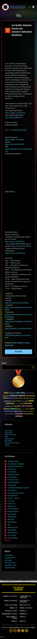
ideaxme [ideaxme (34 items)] (21, 403)
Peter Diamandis (10, 435)
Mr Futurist (8, 560)
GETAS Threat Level (18, 589)
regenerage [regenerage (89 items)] (8, 411)
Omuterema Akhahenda (16, 493)
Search (32, 367)
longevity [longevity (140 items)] (13, 409)
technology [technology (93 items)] (19, 414)
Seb (9, 525)
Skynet (7, 445)
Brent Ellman (12, 522)
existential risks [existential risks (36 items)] (7, 401)
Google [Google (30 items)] (26, 401)
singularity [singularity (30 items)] (31, 411)
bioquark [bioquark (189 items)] (14, 395)
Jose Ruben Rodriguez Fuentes (18, 488)
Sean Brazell (12, 514)
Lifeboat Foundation (14, 628)
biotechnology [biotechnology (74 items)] (30, 396)
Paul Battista (12, 477)
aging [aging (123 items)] (6, 393)
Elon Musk (8, 441)
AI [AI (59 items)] (9, 393)
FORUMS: (13, 621)
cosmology (27, 343)
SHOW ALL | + (8, 540)
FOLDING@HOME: (6, 614)
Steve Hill (11, 519)
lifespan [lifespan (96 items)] (6, 409)
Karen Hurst (12, 485)
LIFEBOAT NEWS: (24, 596)
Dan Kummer (12, 490)
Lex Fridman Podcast (18, 130)
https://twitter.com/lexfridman (17, 303)
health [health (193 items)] (31, 400)
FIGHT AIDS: (8, 611)
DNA (6, 437)
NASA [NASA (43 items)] (19, 409)
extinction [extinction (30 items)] (14, 401)
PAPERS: (22, 617)
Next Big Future (10, 563)
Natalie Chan (12, 517)
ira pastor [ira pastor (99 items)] (17, 406)
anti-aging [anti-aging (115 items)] (20, 393)
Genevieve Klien (13, 461)
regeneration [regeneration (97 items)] (17, 411)
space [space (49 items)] (6, 414)
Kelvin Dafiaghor (13, 482)
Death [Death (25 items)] (33, 398)
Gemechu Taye (13, 480)
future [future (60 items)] (18, 401)
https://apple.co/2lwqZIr (14, 140)
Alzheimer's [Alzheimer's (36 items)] (13, 393)
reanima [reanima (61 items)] (32, 409)
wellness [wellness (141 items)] (18, 416)
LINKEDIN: (6, 600)
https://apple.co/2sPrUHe (15, 113)
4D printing (8, 433)
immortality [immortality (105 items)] (27, 403)
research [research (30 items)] (24, 411)
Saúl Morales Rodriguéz (16, 464)
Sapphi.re (33, 628)
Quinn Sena (12, 469)
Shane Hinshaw (13, 509)
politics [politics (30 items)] (27, 409)
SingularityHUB (10, 568)
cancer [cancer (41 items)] (20, 398)
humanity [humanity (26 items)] (17, 403)
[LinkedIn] (18, 630)
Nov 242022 (7, 30)
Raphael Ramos (13, 511)
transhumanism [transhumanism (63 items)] (28, 414)
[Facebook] (10, 630)
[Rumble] (26, 630)
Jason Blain (12, 530)
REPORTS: (22, 611)
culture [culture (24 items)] (31, 398)
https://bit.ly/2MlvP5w (13, 117)
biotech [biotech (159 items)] (22, 395)
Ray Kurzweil (9, 439)
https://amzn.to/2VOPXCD (15, 253)
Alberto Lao (12, 506)
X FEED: (6, 605)
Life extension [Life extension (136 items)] (27, 406)
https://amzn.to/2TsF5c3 (14, 241)
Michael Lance (13, 527)
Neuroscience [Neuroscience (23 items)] (23, 409)
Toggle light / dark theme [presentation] (33, 7)
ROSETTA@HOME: (11, 617)
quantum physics (9, 345)
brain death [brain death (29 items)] (16, 398)
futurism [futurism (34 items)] (22, 401)
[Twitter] (14, 630)
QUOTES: (22, 621)
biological (20, 343)
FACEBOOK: (5, 596)
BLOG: (21, 605)
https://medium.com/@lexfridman (18, 328)
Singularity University (12, 443)
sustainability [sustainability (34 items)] (11, 414)
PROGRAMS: (23, 614)
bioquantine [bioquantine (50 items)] (6, 396)
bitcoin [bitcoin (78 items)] (5, 398)
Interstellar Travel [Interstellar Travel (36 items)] (9, 406)
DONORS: (12, 608)
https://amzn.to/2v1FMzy (21, 246)
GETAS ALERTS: (23, 600)
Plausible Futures (11, 565)
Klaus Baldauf (12, 496)
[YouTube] (22, 630)
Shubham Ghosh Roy (15, 466)
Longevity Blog (10, 558)
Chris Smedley (13, 538)
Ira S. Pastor (12, 535)
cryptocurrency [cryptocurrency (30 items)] (26, 398)
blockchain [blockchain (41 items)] (11, 398)
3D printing (8, 431)
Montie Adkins (13, 533)
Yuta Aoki (11, 501)
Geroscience (9, 555)
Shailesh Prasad (13, 474)
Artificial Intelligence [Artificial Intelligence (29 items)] (29, 393)
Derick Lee (11, 504)
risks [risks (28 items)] (28, 411)
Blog (18, 15)
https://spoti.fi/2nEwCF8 (14, 144)
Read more (18, 351)
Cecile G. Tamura (13, 498)
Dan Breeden (13, 343)
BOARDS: (22, 608)
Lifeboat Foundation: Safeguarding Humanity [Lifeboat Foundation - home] (14, 7)
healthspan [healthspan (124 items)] (10, 403)
